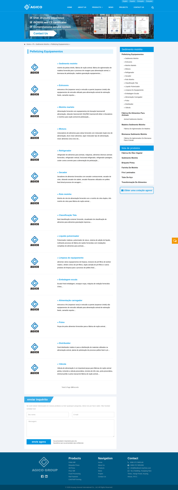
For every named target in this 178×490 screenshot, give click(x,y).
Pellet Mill (72, 462)
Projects (123, 7)
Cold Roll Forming (75, 479)
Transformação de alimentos (134, 182)
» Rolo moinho (64, 194)
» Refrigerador (64, 151)
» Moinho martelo (65, 107)
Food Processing (74, 474)
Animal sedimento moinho (133, 119)
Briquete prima (128, 163)
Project (100, 474)
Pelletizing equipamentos (60, 44)
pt (33, 44)
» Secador (62, 172)
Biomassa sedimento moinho (134, 134)
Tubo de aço (127, 177)
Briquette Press (74, 465)
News (111, 7)
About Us (101, 465)
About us (82, 7)
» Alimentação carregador (69, 300)
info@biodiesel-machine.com (140, 468)
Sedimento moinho (42, 44)
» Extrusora (63, 85)
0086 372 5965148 (136, 462)
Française (149, 1)
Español (132, 1)
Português (140, 1)
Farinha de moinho (130, 168)
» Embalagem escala (67, 279)
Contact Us (139, 7)
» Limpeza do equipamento (70, 258)
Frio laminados (128, 172)
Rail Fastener (73, 477)
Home (69, 7)
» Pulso (61, 322)
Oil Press (72, 468)
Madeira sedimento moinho (133, 125)
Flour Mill (72, 471)
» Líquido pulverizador (68, 236)
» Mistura (61, 129)
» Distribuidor (64, 343)
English (125, 1)
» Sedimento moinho (67, 63)
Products (96, 7)
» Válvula (61, 364)
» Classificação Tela (67, 215)
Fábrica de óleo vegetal (132, 153)
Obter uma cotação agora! (136, 190)
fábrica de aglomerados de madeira (137, 129)
